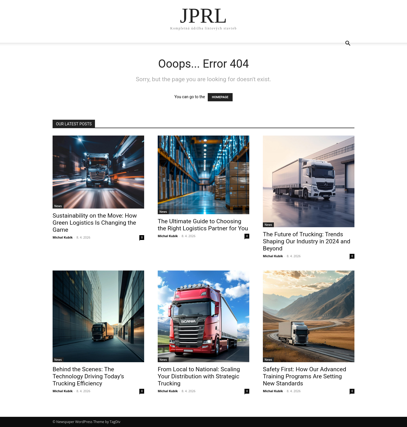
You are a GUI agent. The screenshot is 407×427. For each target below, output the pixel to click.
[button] (347, 44)
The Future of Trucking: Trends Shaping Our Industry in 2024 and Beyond (306, 241)
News (58, 206)
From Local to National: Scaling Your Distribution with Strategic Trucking (199, 376)
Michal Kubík (63, 237)
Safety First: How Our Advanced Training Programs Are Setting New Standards (304, 376)
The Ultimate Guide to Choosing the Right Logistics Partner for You (203, 225)
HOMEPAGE (220, 97)
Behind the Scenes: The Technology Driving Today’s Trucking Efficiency (88, 376)
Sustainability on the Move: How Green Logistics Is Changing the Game (95, 222)
